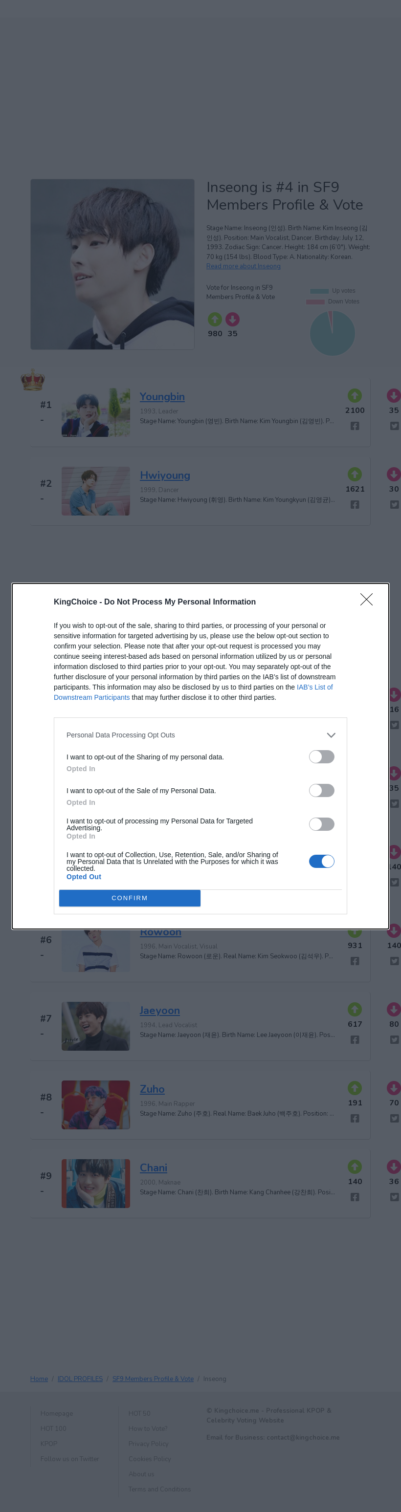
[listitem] (200, 735)
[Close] (369, 602)
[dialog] (200, 756)
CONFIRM (129, 898)
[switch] (321, 756)
